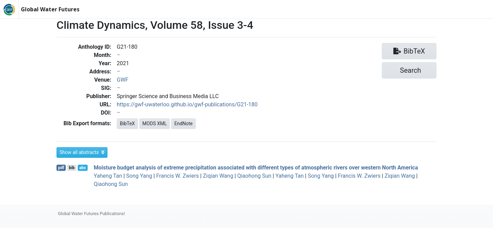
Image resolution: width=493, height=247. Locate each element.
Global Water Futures (50, 9)
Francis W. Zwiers (177, 176)
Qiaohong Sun (254, 176)
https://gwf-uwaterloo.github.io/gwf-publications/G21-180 (187, 104)
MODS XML (154, 123)
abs (82, 167)
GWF (122, 80)
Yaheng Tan (108, 176)
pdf (61, 167)
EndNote (183, 123)
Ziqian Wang (218, 176)
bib (72, 167)
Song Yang (139, 176)
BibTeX (127, 123)
